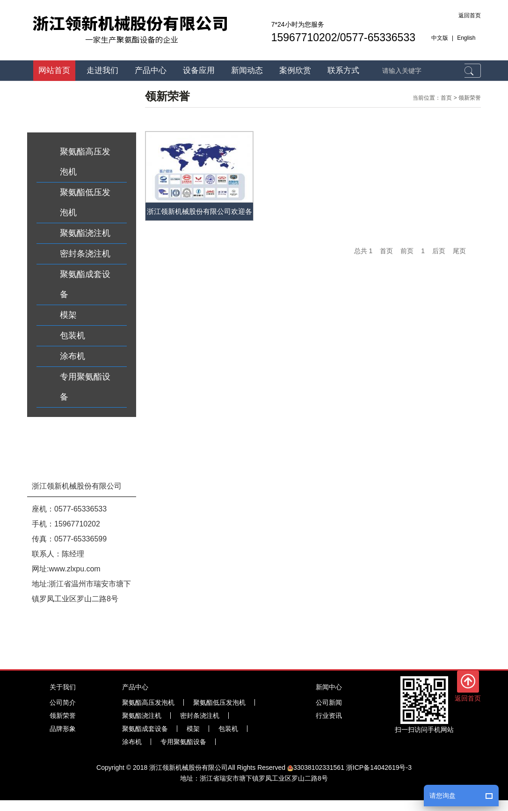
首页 (446, 98)
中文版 (439, 38)
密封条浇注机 (85, 253)
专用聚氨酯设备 (85, 387)
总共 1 (363, 251)
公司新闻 (329, 702)
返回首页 (469, 15)
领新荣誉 (469, 98)
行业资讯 (329, 715)
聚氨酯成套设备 (85, 284)
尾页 (459, 251)
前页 (407, 251)
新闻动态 (247, 70)
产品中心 (151, 70)
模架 (68, 315)
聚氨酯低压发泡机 (85, 202)
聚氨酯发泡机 (46, 791)
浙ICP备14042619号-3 (379, 767)
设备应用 (199, 70)
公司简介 (63, 702)
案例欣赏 (295, 70)
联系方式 (343, 70)
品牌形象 (63, 728)
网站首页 (54, 70)
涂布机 (72, 356)
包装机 (72, 335)
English (466, 38)
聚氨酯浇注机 (85, 233)
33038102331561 (315, 767)
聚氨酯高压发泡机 (85, 161)
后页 (438, 251)
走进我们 (102, 70)
